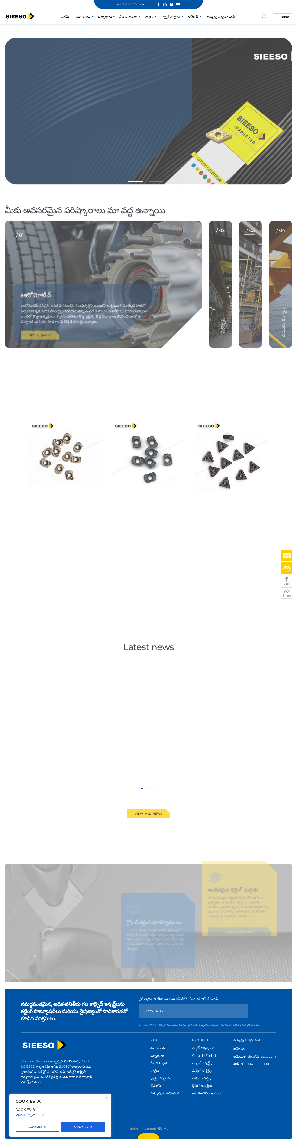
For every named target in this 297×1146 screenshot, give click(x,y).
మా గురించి (83, 17)
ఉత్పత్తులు (105, 17)
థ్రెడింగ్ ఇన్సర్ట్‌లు (202, 1085)
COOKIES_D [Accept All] (83, 1126)
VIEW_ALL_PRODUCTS (148, 602)
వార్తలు (149, 17)
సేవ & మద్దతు (128, 17)
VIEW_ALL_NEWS (148, 820)
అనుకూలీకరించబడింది (206, 1093)
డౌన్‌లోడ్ (193, 17)
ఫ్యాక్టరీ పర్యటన (171, 17)
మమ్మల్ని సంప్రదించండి (220, 17)
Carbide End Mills (206, 1056)
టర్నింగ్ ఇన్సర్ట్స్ (202, 1063)
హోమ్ (65, 17)
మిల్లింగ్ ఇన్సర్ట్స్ (202, 1070)
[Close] (106, 1097)
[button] (135, 188)
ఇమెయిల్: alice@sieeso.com (254, 1056)
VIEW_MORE (38, 564)
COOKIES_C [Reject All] (37, 1126)
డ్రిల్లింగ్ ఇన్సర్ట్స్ (201, 1078)
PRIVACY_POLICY (30, 1115)
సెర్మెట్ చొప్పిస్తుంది (203, 1048)
